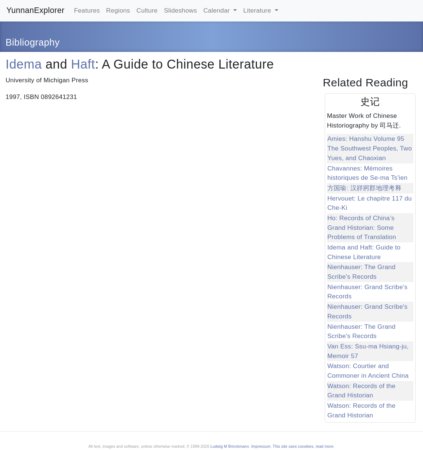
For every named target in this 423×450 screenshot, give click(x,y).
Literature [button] (258, 10)
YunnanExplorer (35, 10)
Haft (83, 64)
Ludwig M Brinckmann (230, 446)
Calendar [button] (217, 10)
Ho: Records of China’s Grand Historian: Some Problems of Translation (361, 228)
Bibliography (33, 42)
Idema (24, 64)
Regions (118, 10)
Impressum (261, 446)
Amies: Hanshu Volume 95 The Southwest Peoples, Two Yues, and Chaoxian (369, 148)
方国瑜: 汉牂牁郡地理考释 (364, 188)
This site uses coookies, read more (303, 446)
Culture (147, 10)
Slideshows (180, 10)
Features (87, 10)
